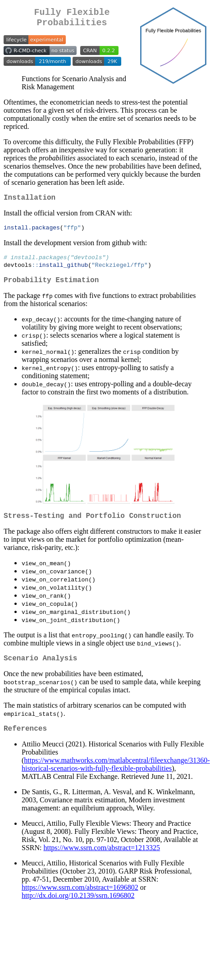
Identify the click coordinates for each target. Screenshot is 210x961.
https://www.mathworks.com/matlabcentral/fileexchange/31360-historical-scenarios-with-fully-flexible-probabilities (116, 779)
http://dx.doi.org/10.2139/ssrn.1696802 (78, 910)
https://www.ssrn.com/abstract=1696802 (80, 902)
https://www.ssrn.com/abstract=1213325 (101, 862)
